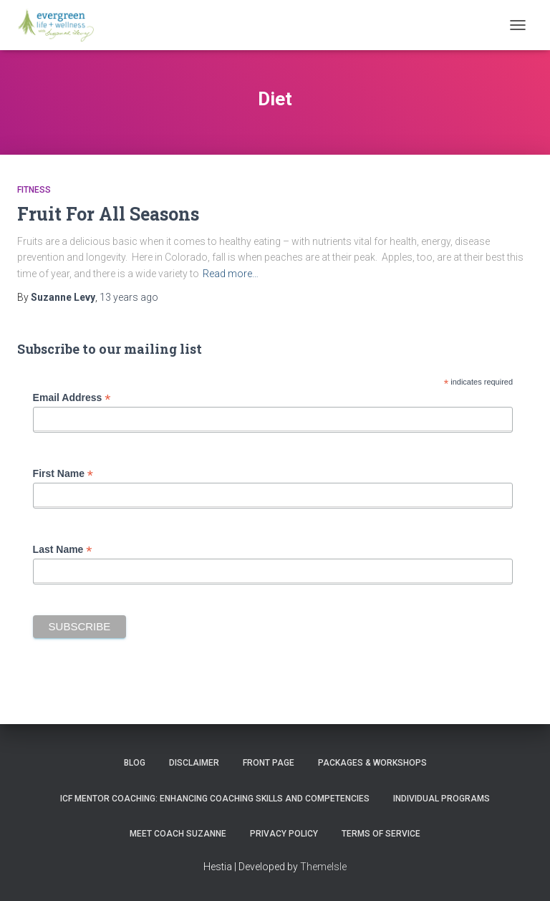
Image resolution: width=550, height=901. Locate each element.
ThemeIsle (323, 866)
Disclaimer (194, 763)
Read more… (231, 273)
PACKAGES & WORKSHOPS (372, 763)
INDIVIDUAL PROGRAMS (441, 799)
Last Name (62, 549)
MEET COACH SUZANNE (178, 834)
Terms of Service (381, 834)
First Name (63, 474)
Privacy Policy (284, 834)
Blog (134, 763)
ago (129, 297)
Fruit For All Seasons (108, 214)
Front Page (268, 763)
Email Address (72, 398)
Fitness (34, 190)
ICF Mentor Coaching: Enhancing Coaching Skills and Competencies (215, 799)
